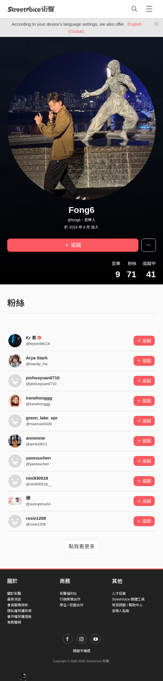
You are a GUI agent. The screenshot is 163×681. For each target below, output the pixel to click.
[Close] (156, 24)
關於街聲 (14, 594)
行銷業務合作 (70, 599)
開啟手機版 (81, 651)
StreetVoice (31, 9)
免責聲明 (14, 622)
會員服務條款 (17, 605)
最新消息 (14, 599)
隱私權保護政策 (19, 611)
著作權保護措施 (19, 617)
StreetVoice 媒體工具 (128, 599)
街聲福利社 (68, 594)
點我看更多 (82, 546)
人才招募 (119, 594)
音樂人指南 (120, 611)
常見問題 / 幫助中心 (127, 605)
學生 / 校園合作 (71, 605)
